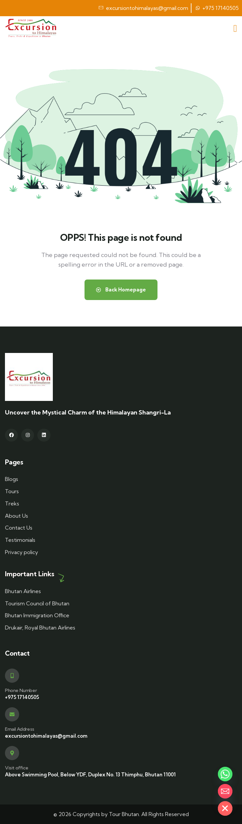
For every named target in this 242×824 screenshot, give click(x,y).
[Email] (225, 791)
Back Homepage (121, 289)
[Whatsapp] (225, 774)
